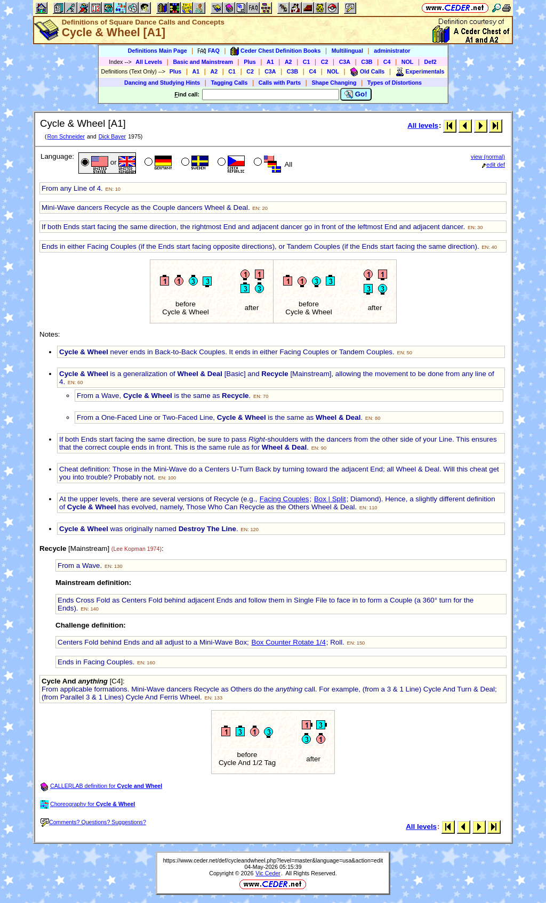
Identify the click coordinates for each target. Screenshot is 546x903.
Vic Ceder (267, 873)
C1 (306, 62)
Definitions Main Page (157, 50)
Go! (355, 94)
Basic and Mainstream (203, 62)
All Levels (148, 62)
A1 (270, 62)
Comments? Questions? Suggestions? (93, 822)
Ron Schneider (66, 136)
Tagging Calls (229, 82)
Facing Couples (284, 499)
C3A (344, 62)
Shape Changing (333, 82)
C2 (324, 62)
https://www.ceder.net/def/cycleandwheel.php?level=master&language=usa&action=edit (273, 860)
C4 (387, 62)
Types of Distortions (394, 82)
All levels (422, 125)
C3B (366, 62)
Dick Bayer (112, 136)
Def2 (430, 62)
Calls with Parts (280, 82)
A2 (288, 62)
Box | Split (330, 499)
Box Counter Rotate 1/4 (289, 642)
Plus (250, 62)
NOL (408, 62)
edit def (493, 164)
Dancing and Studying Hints (162, 82)
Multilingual (347, 50)
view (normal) (488, 156)
